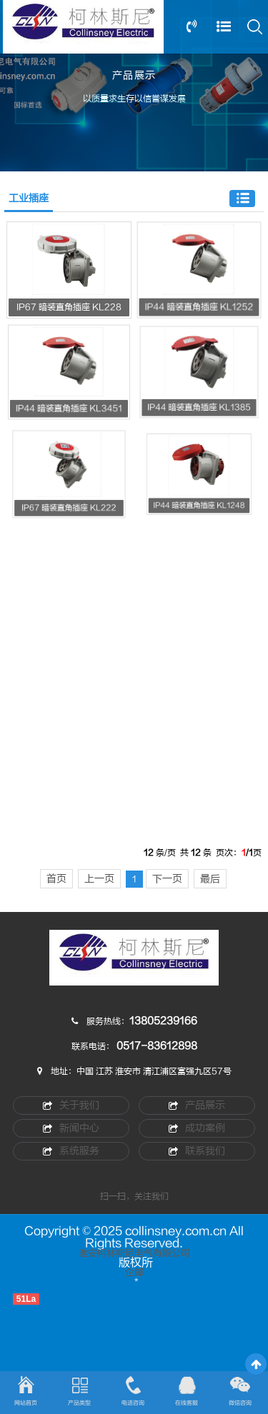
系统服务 (71, 1151)
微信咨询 (240, 1403)
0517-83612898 (156, 1046)
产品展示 (197, 1105)
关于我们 (71, 1105)
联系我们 (197, 1151)
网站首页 (25, 1403)
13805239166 (163, 1021)
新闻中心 (71, 1128)
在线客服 (186, 1403)
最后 (210, 879)
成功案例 (197, 1128)
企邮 (134, 1272)
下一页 (167, 879)
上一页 (99, 879)
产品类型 (79, 1403)
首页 (56, 879)
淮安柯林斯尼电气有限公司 (134, 1253)
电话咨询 (132, 1403)
